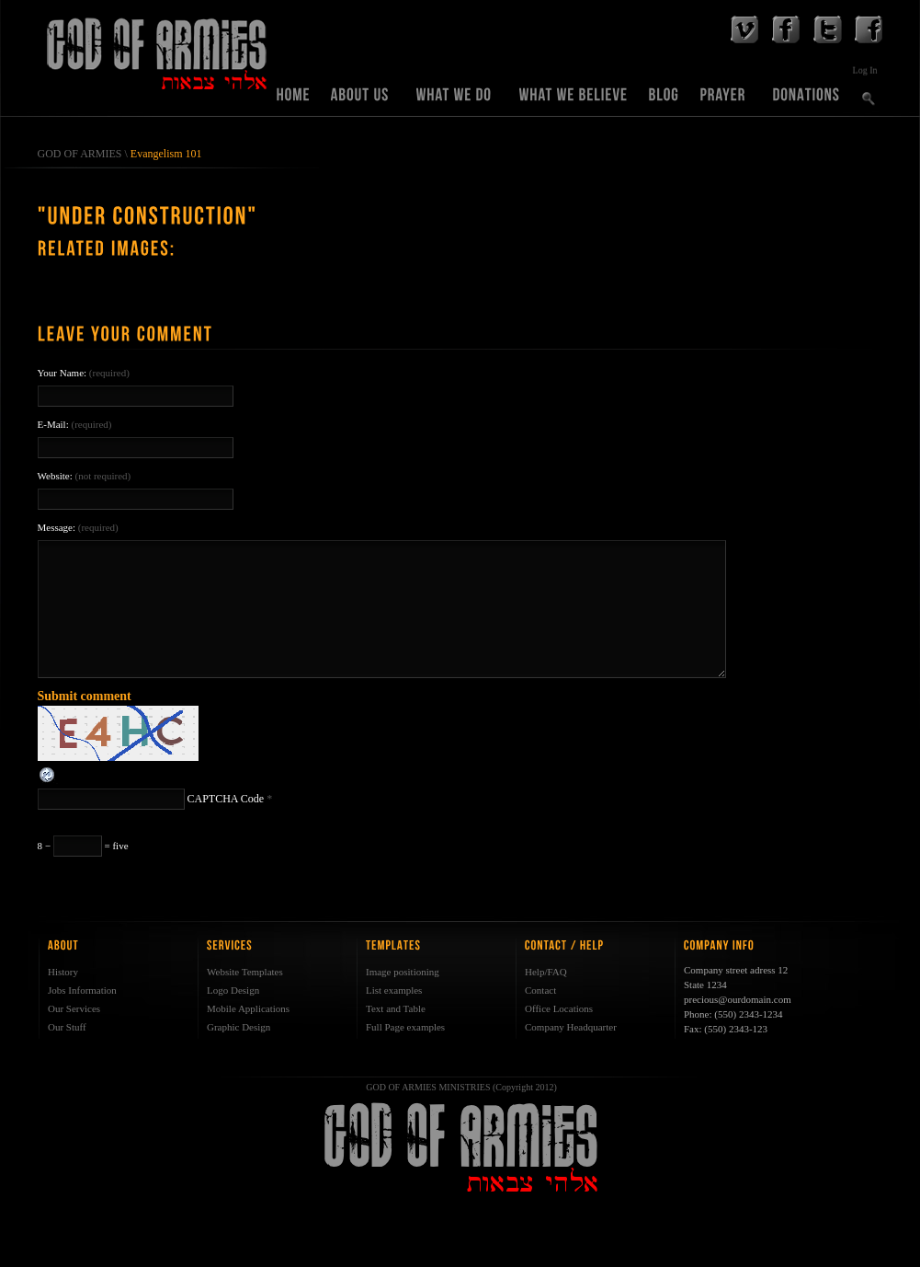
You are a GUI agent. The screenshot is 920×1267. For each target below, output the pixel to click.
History (63, 971)
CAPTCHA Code (226, 798)
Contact (540, 990)
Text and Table (396, 1008)
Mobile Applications (248, 1008)
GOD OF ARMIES (80, 153)
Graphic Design (238, 1026)
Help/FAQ (546, 971)
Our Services (74, 1008)
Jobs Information (82, 990)
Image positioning (402, 971)
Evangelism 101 (166, 153)
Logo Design (233, 990)
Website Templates (245, 971)
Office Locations (559, 1008)
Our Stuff (67, 1026)
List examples (394, 990)
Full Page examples (405, 1026)
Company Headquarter (571, 1026)
